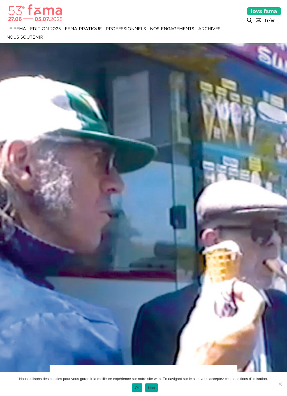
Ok (137, 388)
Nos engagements (172, 28)
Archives (209, 28)
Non (151, 388)
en (273, 20)
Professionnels (126, 28)
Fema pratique (83, 28)
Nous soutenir (24, 37)
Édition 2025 (45, 28)
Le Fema (16, 28)
